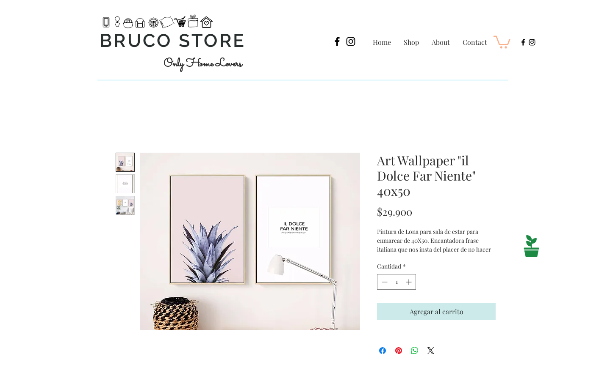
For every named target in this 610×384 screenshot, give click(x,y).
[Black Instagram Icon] (351, 41)
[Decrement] (383, 281)
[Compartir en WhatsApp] (415, 351)
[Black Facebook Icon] (337, 41)
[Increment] (409, 281)
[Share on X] (431, 351)
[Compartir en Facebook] (382, 351)
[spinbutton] (396, 281)
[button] (502, 41)
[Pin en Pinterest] (399, 351)
